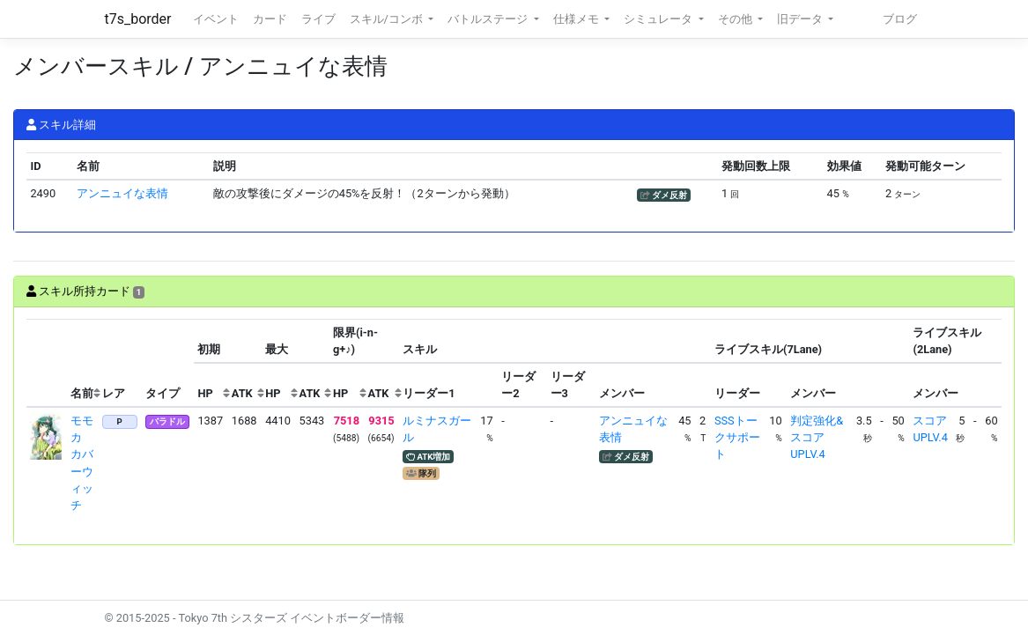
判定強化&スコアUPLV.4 (816, 437)
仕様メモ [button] (577, 19)
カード (270, 19)
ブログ (900, 19)
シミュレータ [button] (659, 19)
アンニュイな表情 (122, 193)
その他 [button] (736, 19)
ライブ (318, 19)
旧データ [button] (801, 19)
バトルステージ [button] (488, 19)
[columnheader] (46, 363)
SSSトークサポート (737, 437)
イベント (216, 19)
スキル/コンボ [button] (387, 19)
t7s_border (138, 19)
